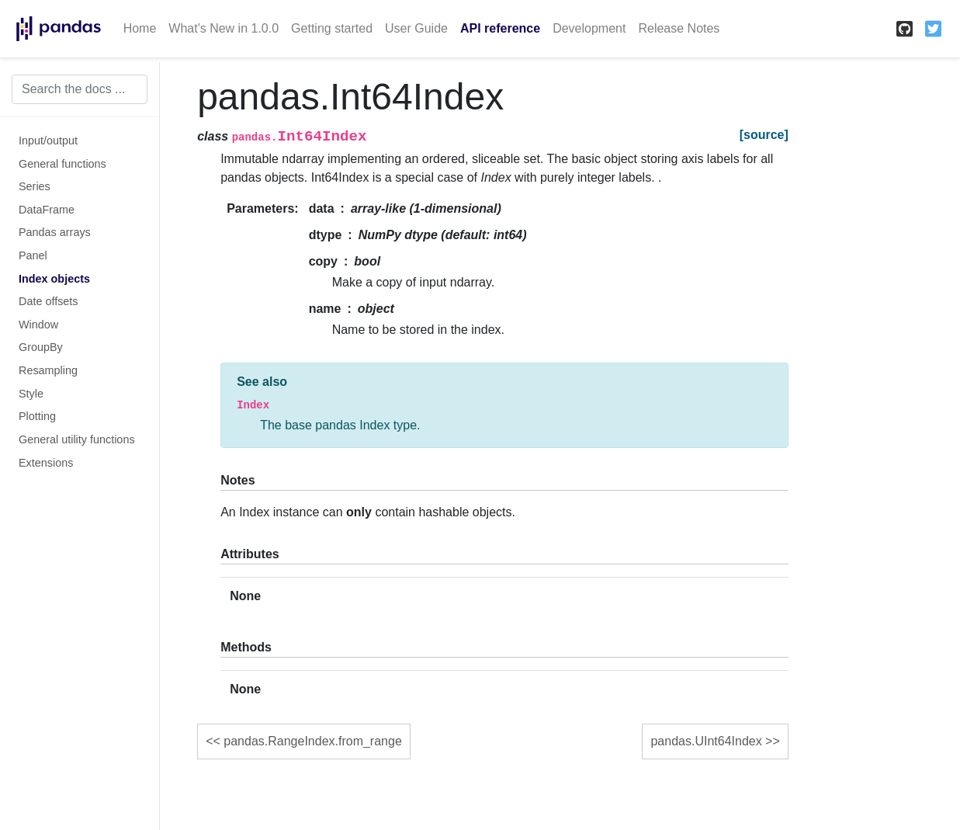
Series (34, 186)
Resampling (48, 370)
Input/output (48, 140)
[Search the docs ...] (79, 89)
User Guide (416, 28)
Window (38, 324)
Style (31, 393)
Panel (33, 255)
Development (589, 28)
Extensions (46, 463)
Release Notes (678, 28)
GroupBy (41, 347)
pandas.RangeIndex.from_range (313, 741)
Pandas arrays (55, 232)
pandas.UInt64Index (705, 741)
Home (140, 28)
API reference (500, 28)
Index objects (54, 279)
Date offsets (48, 301)
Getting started (332, 28)
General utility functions (77, 439)
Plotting (37, 416)
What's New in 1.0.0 (223, 28)
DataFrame (47, 209)
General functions (62, 164)
